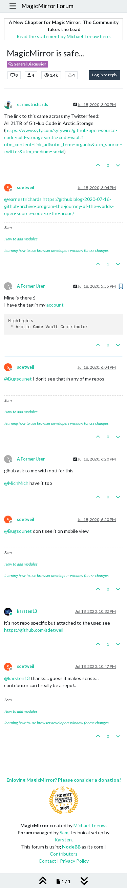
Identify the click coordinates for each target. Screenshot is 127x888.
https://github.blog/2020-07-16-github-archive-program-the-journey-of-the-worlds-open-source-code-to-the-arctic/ (59, 206)
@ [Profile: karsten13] (17, 678)
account (55, 305)
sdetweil (25, 187)
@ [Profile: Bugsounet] (18, 379)
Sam (64, 832)
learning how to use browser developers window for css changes (56, 250)
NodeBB (71, 847)
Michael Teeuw (89, 825)
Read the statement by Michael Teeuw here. (64, 36)
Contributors (64, 854)
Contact (47, 861)
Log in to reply (104, 74)
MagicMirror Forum (47, 5)
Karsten (63, 839)
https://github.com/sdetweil (33, 630)
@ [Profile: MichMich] (16, 483)
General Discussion (27, 64)
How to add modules (21, 238)
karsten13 (27, 611)
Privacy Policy (74, 861)
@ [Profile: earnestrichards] (23, 199)
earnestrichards (32, 104)
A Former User (31, 286)
